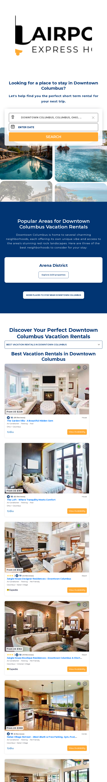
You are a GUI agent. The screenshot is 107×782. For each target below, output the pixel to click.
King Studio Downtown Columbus (25, 569)
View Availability (40, 409)
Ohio (9, 404)
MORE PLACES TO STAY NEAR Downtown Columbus (53, 295)
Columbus (17, 404)
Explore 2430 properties (53, 275)
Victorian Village (73, 462)
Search (53, 137)
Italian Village (22, 462)
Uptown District (23, 575)
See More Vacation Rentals (53, 596)
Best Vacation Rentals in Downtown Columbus (36, 344)
